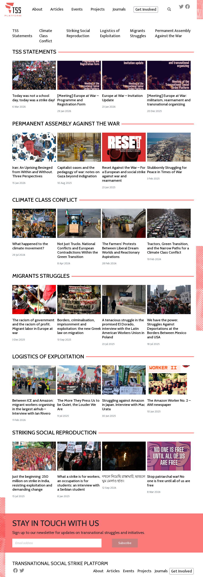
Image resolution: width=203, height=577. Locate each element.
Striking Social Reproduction (54, 432)
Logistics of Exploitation (48, 356)
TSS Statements (34, 51)
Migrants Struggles (41, 275)
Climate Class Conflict (44, 199)
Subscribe (124, 543)
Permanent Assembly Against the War (66, 123)
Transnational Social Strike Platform (60, 563)
